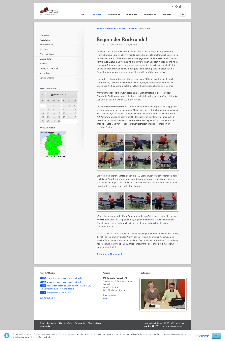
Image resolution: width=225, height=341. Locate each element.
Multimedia (167, 14)
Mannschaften (113, 14)
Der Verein (96, 14)
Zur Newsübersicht (48, 298)
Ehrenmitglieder (47, 54)
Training (43, 63)
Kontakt (173, 6)
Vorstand (44, 49)
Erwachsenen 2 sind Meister (55, 292)
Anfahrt (106, 298)
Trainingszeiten (110, 295)
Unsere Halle (45, 59)
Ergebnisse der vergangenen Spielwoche (61, 278)
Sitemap (184, 6)
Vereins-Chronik (47, 77)
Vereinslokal (45, 73)
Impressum (176, 6)
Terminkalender (46, 44)
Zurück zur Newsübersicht (112, 254)
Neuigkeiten (132, 28)
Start (83, 14)
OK (216, 335)
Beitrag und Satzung (49, 68)
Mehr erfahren (202, 335)
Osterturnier (131, 14)
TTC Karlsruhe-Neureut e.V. (107, 28)
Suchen (183, 14)
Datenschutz (180, 6)
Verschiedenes (150, 14)
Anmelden (180, 323)
